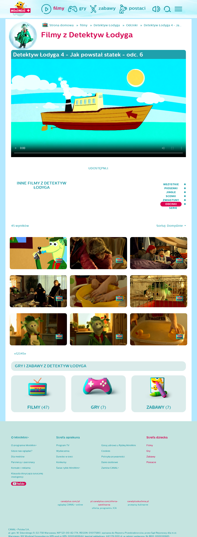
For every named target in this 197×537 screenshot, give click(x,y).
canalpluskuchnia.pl (138, 486)
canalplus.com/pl (70, 486)
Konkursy (61, 447)
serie (182, 184)
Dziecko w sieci (64, 442)
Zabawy (150, 442)
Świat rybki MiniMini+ (68, 453)
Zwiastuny (136, 184)
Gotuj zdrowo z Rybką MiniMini (118, 430)
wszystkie (61, 184)
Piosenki (82, 184)
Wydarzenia (62, 436)
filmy (83, 25)
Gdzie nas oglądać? (21, 436)
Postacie (151, 447)
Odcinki (132, 25)
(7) (98, 378)
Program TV (62, 430)
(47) (38, 378)
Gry (148, 436)
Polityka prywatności (113, 442)
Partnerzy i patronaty (23, 447)
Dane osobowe (109, 447)
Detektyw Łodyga (107, 25)
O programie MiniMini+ (24, 430)
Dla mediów (17, 442)
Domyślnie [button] (175, 210)
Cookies (105, 436)
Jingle (100, 184)
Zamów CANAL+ (110, 453)
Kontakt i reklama (20, 453)
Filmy (149, 430)
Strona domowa (61, 25)
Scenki (116, 184)
